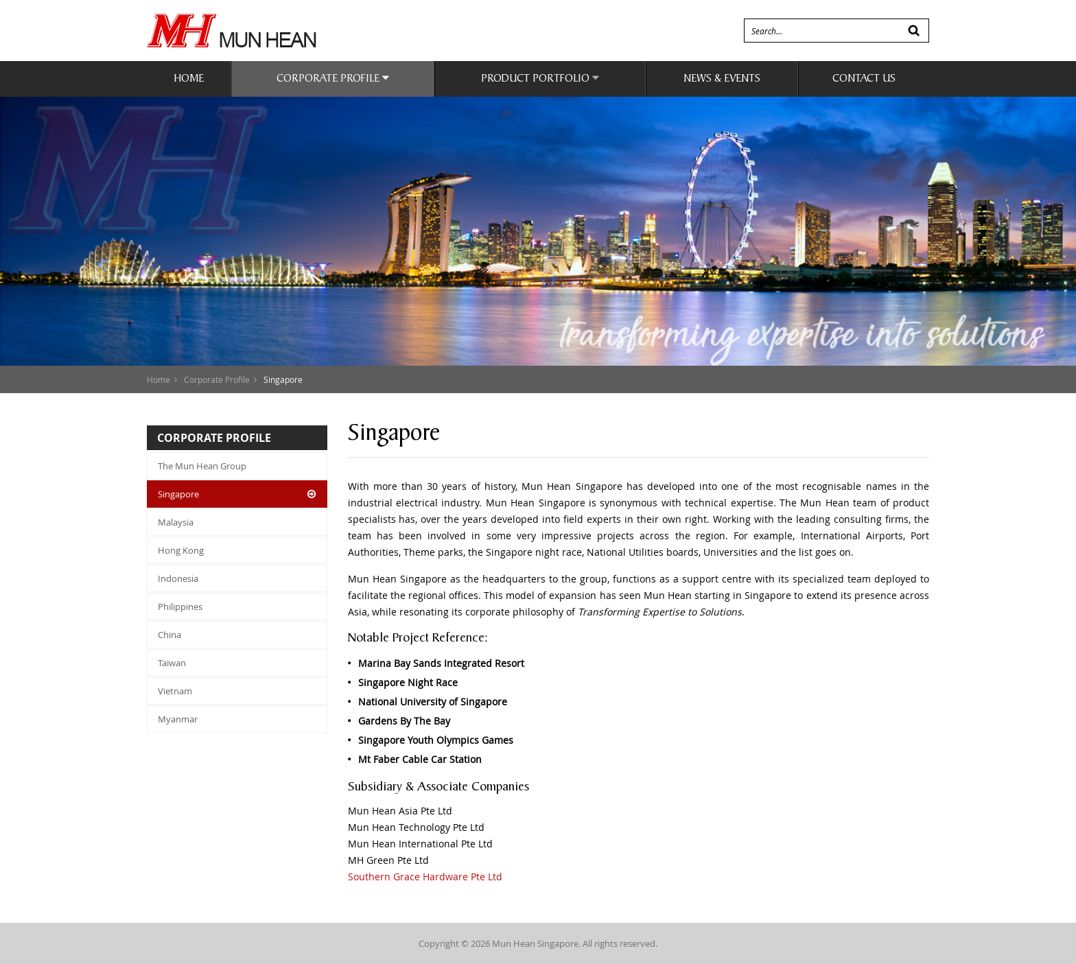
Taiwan (172, 663)
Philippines (180, 606)
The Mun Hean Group (202, 466)
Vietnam (175, 691)
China (169, 634)
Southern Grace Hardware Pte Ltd (425, 876)
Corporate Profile (333, 78)
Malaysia (176, 522)
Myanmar (178, 719)
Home (189, 79)
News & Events (721, 79)
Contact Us (864, 79)
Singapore (178, 494)
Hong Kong (181, 550)
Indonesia (178, 578)
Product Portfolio (540, 78)
